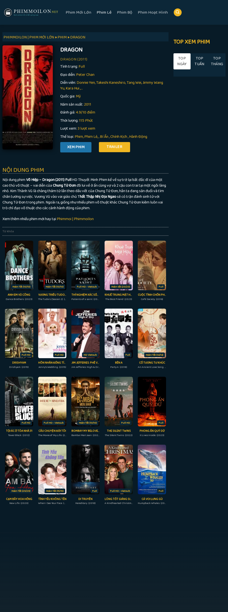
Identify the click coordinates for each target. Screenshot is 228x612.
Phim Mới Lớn (78, 12)
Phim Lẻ (104, 12)
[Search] (178, 12)
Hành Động (138, 137)
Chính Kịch (118, 137)
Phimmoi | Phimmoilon (75, 219)
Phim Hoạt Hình (153, 12)
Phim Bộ (124, 12)
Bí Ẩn (104, 137)
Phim (79, 137)
